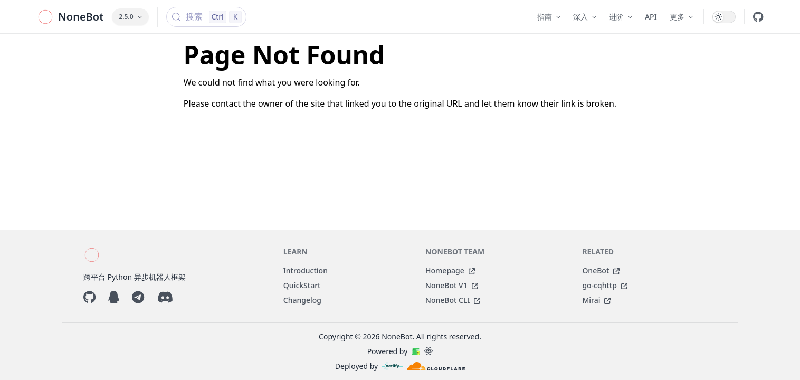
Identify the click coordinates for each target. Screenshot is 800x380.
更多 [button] (681, 17)
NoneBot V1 (451, 285)
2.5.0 (130, 16)
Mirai (596, 300)
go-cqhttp (604, 285)
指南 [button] (548, 17)
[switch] (724, 17)
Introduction (305, 270)
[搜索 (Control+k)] (206, 17)
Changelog (302, 300)
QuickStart (302, 285)
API (651, 17)
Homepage (450, 270)
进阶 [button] (620, 17)
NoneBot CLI (452, 300)
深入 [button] (584, 17)
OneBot (601, 270)
